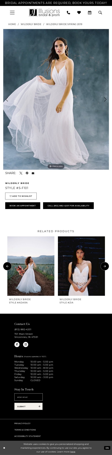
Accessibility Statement (27, 436)
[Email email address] (28, 397)
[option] (56, 99)
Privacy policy (22, 423)
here (72, 451)
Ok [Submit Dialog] (107, 447)
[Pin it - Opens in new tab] (27, 173)
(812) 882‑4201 (22, 329)
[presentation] (30, 266)
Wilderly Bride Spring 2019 (64, 24)
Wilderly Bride (31, 24)
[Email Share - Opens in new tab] (33, 173)
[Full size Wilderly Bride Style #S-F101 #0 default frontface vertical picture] (56, 99)
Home (12, 24)
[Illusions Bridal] (44, 12)
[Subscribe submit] (28, 406)
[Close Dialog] (4, 447)
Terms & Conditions (25, 430)
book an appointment (23, 206)
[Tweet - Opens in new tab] (20, 173)
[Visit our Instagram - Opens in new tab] (25, 344)
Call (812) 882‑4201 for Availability (68, 206)
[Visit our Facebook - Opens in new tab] (17, 344)
